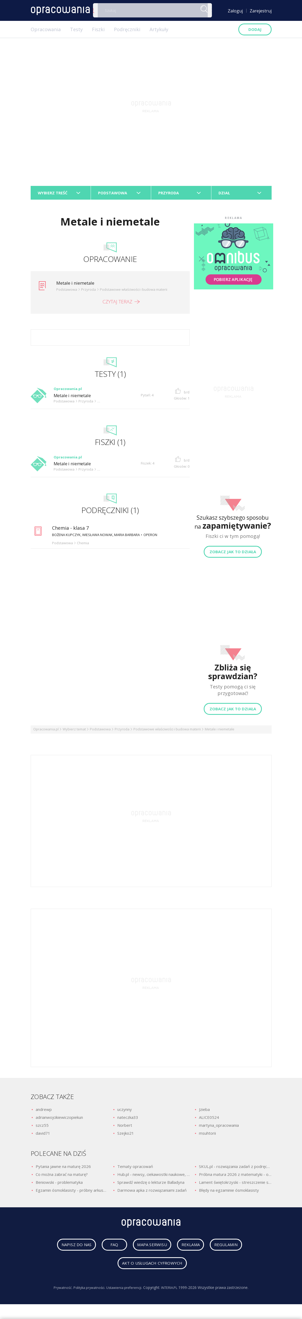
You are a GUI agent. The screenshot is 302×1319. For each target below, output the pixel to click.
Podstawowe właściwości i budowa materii (167, 731)
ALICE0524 (209, 1119)
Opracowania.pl (46, 731)
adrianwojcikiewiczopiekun (59, 1119)
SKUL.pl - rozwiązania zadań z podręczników (235, 1168)
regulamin (234, 1248)
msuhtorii (207, 1135)
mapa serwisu (147, 1248)
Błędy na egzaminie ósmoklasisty (229, 1192)
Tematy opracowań (135, 1168)
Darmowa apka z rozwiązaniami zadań (152, 1192)
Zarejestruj (261, 11)
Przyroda (122, 731)
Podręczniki (127, 29)
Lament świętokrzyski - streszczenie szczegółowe (235, 1184)
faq (108, 1248)
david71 (43, 1135)
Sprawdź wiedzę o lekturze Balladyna (150, 1184)
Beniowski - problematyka (59, 1184)
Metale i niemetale (77, 285)
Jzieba (204, 1111)
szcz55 (42, 1127)
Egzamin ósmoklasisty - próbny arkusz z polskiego (72, 1192)
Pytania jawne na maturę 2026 (63, 1168)
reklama (192, 1248)
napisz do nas (69, 1248)
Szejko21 (125, 1135)
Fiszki (98, 29)
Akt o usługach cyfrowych (152, 1267)
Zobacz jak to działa (233, 554)
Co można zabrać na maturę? (62, 1176)
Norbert (124, 1127)
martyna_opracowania (219, 1127)
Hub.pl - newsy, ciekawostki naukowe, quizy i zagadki (153, 1176)
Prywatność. (58, 1291)
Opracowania (46, 29)
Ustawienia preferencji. (125, 1291)
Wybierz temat (74, 731)
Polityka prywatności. (87, 1291)
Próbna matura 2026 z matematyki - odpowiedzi (235, 1176)
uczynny (124, 1111)
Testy (76, 29)
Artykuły (159, 29)
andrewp (44, 1111)
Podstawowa (100, 731)
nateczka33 (127, 1119)
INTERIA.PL (173, 1291)
